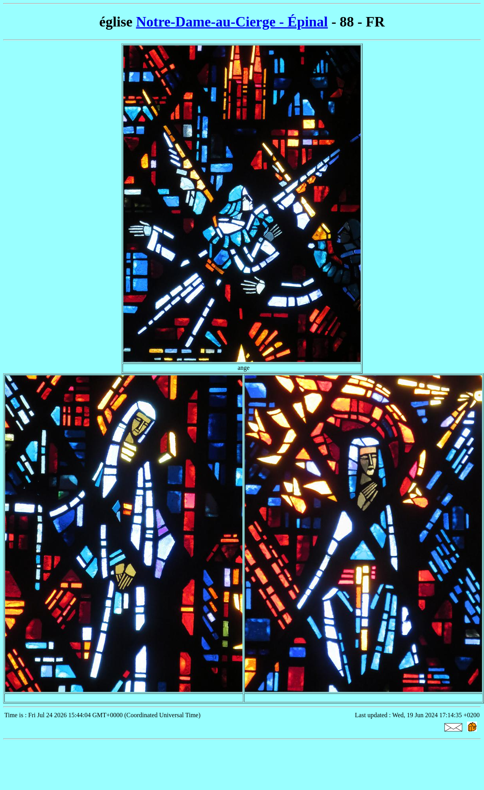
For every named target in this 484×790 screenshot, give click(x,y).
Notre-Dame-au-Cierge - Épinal (232, 22)
